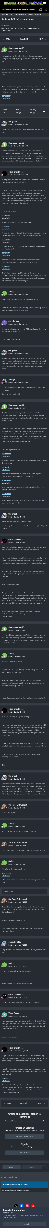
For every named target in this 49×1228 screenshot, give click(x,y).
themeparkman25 (16, 48)
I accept (24, 1224)
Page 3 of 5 (24, 39)
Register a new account (24, 1136)
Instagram (37, 15)
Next (41, 39)
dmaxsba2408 (14, 942)
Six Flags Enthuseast (17, 805)
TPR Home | (5, 15)
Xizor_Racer (13, 1013)
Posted (18, 51)
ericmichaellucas (16, 172)
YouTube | (31, 15)
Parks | (12, 15)
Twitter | (17, 15)
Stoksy (6, 26)
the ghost (12, 121)
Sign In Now (24, 1153)
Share (11, 1167)
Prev (8, 39)
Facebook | (24, 15)
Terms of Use (8, 1213)
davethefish (13, 321)
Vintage (11, 379)
